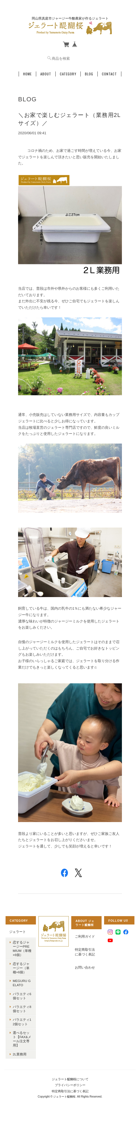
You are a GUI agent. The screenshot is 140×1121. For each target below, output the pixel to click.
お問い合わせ (85, 967)
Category (68, 73)
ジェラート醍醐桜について (70, 1079)
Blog (89, 73)
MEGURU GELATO (22, 983)
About (45, 73)
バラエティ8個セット (22, 1009)
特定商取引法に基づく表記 (85, 952)
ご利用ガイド (85, 936)
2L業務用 (19, 1054)
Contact (109, 73)
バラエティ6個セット (22, 996)
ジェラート (17, 931)
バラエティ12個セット (22, 1022)
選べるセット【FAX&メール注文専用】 (22, 1039)
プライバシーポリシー (70, 1085)
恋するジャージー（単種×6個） (21, 968)
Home (27, 73)
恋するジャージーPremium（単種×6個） (22, 948)
